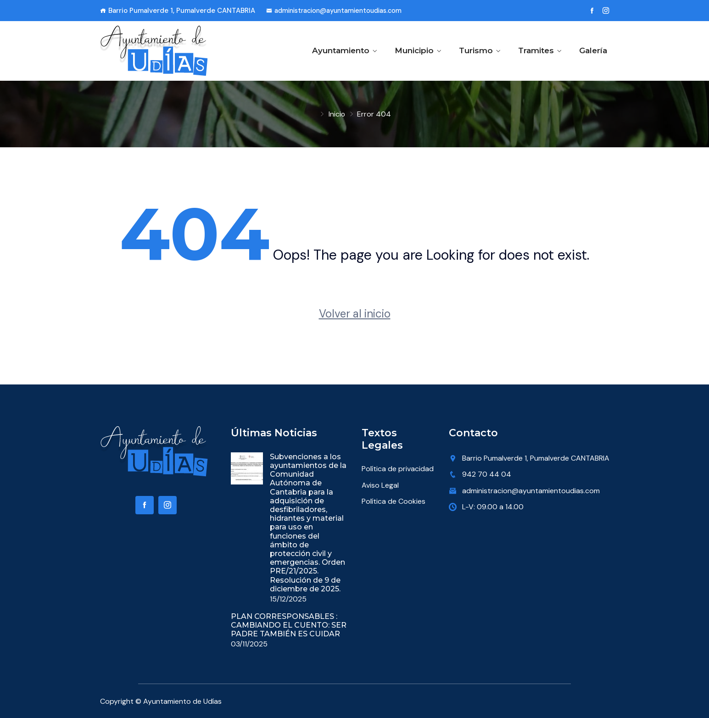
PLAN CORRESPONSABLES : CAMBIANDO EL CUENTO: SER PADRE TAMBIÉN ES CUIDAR (288, 625)
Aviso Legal (380, 485)
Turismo (476, 50)
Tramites (536, 50)
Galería (593, 50)
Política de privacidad (398, 468)
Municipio (414, 50)
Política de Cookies (393, 501)
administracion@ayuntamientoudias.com (338, 10)
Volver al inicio (355, 313)
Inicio (336, 114)
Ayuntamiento (340, 50)
